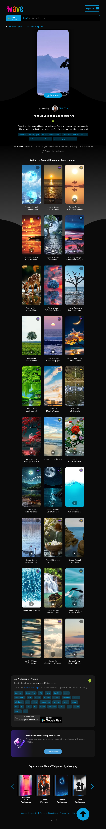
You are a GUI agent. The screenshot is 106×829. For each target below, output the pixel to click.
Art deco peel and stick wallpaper (75, 134)
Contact (24, 813)
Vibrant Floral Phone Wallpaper (74, 460)
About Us (33, 813)
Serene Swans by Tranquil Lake (31, 561)
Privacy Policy (65, 813)
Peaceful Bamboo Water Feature (53, 561)
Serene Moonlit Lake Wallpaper (53, 510)
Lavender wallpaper (35, 26)
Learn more (53, 751)
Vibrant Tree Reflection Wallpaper (53, 309)
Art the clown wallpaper (51, 134)
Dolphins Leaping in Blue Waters (75, 611)
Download (53, 95)
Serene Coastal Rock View (75, 561)
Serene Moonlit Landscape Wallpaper (31, 460)
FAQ (75, 813)
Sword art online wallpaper (29, 134)
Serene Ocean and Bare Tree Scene (75, 309)
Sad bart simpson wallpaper (40, 139)
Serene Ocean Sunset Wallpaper (53, 208)
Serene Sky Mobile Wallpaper (53, 410)
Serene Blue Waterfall (31, 610)
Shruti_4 (59, 108)
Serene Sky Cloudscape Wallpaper (53, 662)
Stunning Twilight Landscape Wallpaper (74, 258)
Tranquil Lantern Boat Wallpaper (31, 258)
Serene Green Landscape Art (31, 410)
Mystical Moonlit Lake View (53, 258)
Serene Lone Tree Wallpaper (31, 359)
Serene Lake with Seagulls (75, 410)
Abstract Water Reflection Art (31, 662)
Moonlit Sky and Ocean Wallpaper (31, 208)
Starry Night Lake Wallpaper (31, 510)
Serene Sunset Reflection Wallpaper (75, 208)
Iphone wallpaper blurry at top (65, 139)
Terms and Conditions (49, 813)
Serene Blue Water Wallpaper (74, 510)
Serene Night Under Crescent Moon (74, 359)
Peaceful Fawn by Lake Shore (31, 309)
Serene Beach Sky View (53, 459)
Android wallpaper (32, 687)
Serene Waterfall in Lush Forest (53, 611)
